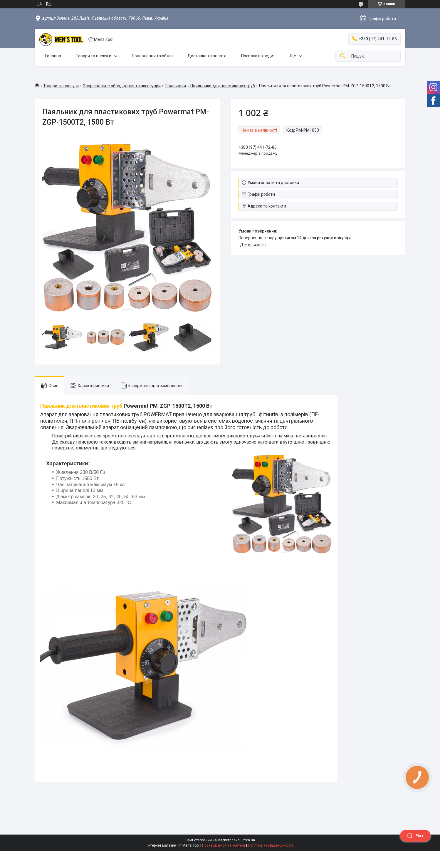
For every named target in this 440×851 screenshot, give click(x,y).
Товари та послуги (93, 55)
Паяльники (175, 85)
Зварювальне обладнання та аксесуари (122, 85)
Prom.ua (248, 840)
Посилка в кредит (258, 55)
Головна (53, 55)
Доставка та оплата (206, 55)
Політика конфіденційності (270, 845)
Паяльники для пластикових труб (222, 85)
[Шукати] (343, 56)
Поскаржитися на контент (223, 845)
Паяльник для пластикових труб (81, 406)
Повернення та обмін (152, 55)
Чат (415, 835)
